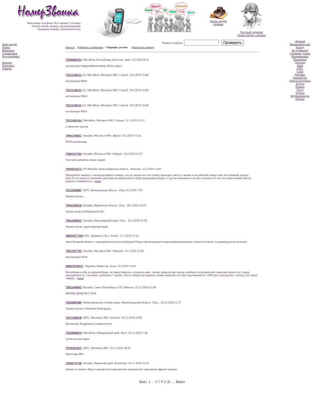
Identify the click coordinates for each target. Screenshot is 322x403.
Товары (299, 86)
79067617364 (74, 153)
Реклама (300, 74)
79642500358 (74, 205)
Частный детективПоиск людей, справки (252, 34)
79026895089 (74, 302)
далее (97, 181)
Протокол (8, 65)
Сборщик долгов (299, 53)
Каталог (7, 62)
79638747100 (74, 363)
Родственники (11, 56)
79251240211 (74, 74)
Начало (70, 47)
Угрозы (299, 92)
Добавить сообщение (90, 47)
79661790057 (74, 135)
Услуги (300, 83)
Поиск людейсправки (218, 23)
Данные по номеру (142, 47)
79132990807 (74, 190)
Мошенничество (300, 44)
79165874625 (74, 347)
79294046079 (74, 332)
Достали (300, 62)
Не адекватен (300, 50)
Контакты (8, 50)
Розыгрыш (299, 59)
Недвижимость (300, 95)
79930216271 (74, 168)
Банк (300, 65)
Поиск (6, 47)
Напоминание (299, 56)
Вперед (180, 381)
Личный (300, 41)
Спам (300, 71)
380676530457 (74, 266)
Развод (300, 47)
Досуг (300, 89)
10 (168, 381)
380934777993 (74, 235)
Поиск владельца (300, 80)
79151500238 (74, 317)
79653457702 (74, 250)
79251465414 (74, 120)
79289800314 (74, 59)
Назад (143, 381)
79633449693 (74, 287)
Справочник (9, 53)
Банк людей (9, 44)
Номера (7, 68)
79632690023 (74, 220)
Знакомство (300, 77)
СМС (300, 68)
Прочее (300, 98)
